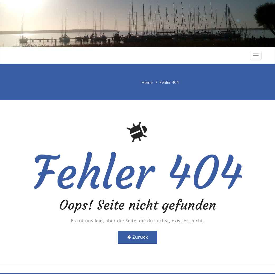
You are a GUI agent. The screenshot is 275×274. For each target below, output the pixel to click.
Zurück (140, 237)
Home (147, 82)
